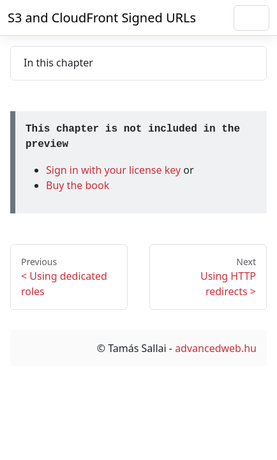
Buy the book (77, 185)
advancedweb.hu (216, 348)
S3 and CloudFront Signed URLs (102, 17)
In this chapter (58, 63)
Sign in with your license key (114, 170)
